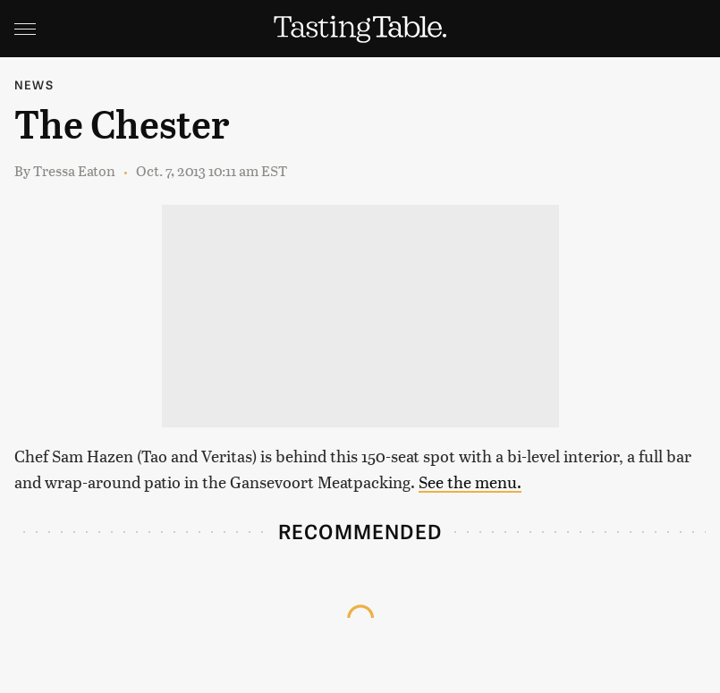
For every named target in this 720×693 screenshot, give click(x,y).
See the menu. (470, 481)
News (34, 84)
